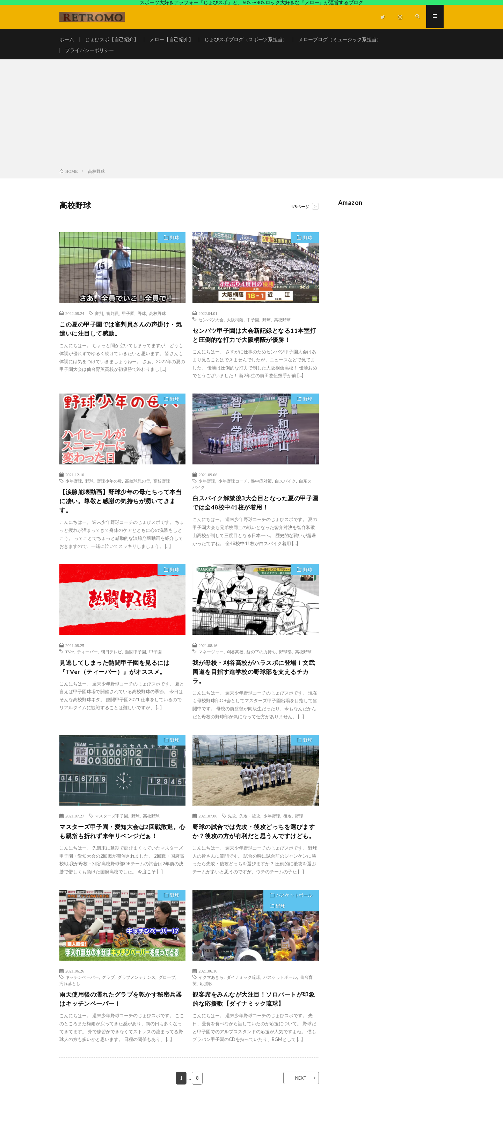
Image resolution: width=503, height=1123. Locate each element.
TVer (69, 657)
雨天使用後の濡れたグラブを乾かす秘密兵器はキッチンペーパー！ (120, 1016)
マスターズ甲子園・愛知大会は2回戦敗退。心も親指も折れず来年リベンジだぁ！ (120, 838)
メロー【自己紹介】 (172, 40)
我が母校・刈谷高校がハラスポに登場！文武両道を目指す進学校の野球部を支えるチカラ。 (253, 678)
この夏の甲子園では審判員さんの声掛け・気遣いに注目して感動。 (120, 333)
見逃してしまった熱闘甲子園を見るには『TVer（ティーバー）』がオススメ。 (117, 673)
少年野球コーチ (233, 485)
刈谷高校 (235, 657)
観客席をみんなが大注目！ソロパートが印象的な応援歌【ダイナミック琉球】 (253, 1016)
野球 (173, 242)
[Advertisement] (251, 119)
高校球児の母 (137, 485)
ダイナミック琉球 (243, 994)
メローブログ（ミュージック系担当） (339, 40)
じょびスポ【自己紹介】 (112, 40)
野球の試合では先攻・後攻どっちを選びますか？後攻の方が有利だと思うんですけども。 (253, 843)
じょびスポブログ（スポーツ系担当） (245, 40)
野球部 (285, 657)
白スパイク (285, 485)
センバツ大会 (211, 323)
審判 (99, 317)
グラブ (108, 994)
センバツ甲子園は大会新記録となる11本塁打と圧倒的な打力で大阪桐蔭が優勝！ (254, 339)
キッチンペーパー (82, 994)
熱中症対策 (261, 485)
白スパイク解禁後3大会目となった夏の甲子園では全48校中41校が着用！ (252, 507)
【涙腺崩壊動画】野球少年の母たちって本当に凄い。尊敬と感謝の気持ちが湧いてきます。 (120, 506)
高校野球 (157, 317)
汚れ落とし (69, 1000)
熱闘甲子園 (135, 657)
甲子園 (128, 317)
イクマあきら (211, 994)
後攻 (287, 822)
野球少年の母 (109, 485)
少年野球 (73, 485)
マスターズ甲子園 (111, 822)
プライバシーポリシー (89, 53)
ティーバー (87, 657)
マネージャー (211, 657)
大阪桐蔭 (235, 323)
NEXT (299, 1095)
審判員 (112, 317)
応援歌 (206, 1000)
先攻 (232, 822)
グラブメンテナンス (136, 994)
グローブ (167, 994)
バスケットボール (294, 912)
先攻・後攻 (249, 822)
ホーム (66, 40)
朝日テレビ (111, 657)
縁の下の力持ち (261, 657)
